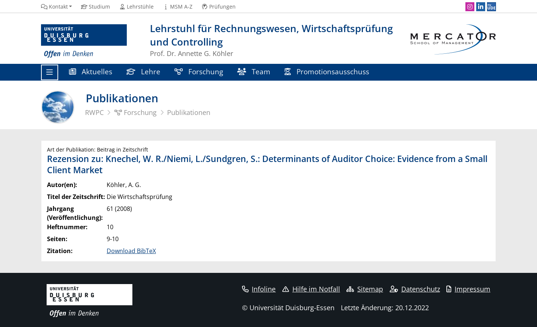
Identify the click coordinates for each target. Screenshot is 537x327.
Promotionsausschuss (327, 71)
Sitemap (364, 288)
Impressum (468, 288)
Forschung (199, 71)
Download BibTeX (131, 251)
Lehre (143, 71)
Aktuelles (90, 71)
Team (253, 71)
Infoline (259, 288)
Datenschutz (415, 288)
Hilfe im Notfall (311, 288)
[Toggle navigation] (49, 72)
